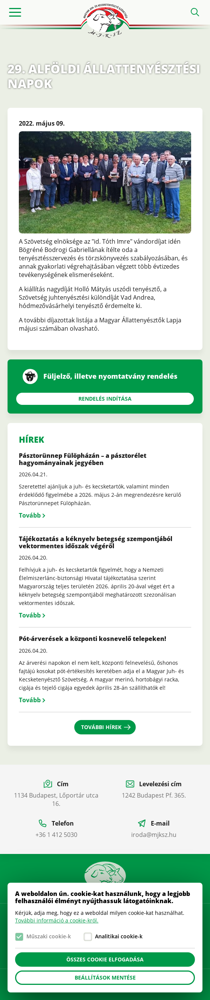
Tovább (30, 515)
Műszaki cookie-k (48, 936)
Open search (194, 12)
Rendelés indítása (105, 398)
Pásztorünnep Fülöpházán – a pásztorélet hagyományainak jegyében (82, 459)
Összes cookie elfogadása (105, 959)
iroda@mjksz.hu (153, 834)
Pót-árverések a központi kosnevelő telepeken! (92, 639)
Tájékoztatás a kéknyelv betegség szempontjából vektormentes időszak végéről (95, 542)
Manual (105, 879)
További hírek (101, 727)
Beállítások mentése (105, 977)
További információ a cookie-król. (56, 920)
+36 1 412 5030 (56, 834)
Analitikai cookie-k (119, 936)
